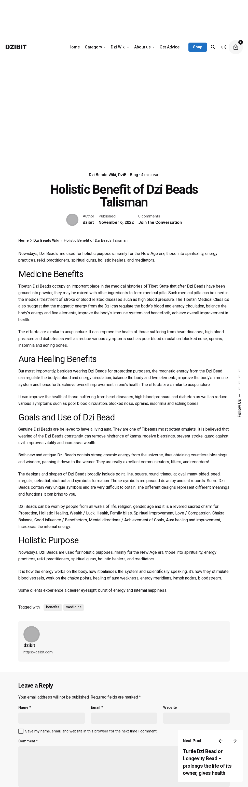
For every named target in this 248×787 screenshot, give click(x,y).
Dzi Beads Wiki (102, 175)
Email (97, 707)
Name (24, 707)
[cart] (236, 47)
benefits (52, 607)
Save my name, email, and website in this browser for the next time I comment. (91, 731)
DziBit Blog (128, 175)
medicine (73, 607)
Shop (197, 47)
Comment (28, 741)
